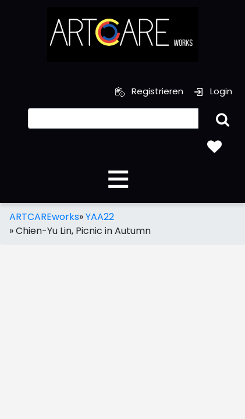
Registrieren (149, 91)
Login (213, 91)
